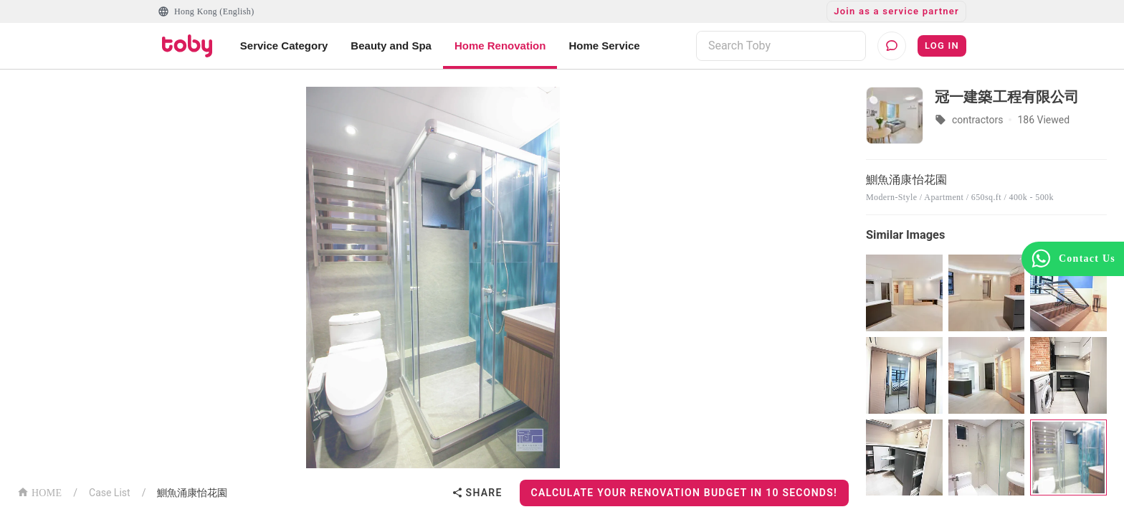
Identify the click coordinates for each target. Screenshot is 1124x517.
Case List (109, 492)
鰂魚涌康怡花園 (192, 492)
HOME (39, 491)
